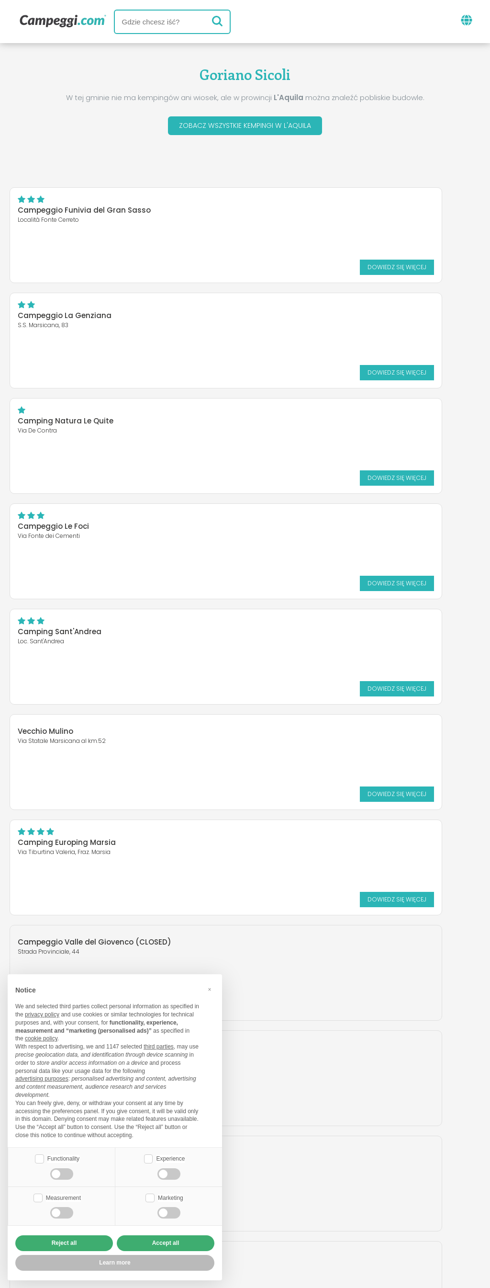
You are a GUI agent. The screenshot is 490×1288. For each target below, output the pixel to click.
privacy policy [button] (42, 1013)
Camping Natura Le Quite (65, 318)
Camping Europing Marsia (67, 529)
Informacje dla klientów (294, 1225)
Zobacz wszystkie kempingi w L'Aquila (245, 127)
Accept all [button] (165, 1243)
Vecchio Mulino (290, 418)
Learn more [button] (114, 1262)
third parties (159, 1045)
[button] (209, 988)
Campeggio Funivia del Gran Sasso (84, 213)
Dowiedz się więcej (187, 269)
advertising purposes (41, 1077)
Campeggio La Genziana (309, 213)
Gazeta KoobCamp (275, 1169)
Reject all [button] (64, 1243)
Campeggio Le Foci (298, 318)
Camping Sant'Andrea (59, 424)
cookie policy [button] (41, 1037)
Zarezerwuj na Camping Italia (330, 1209)
